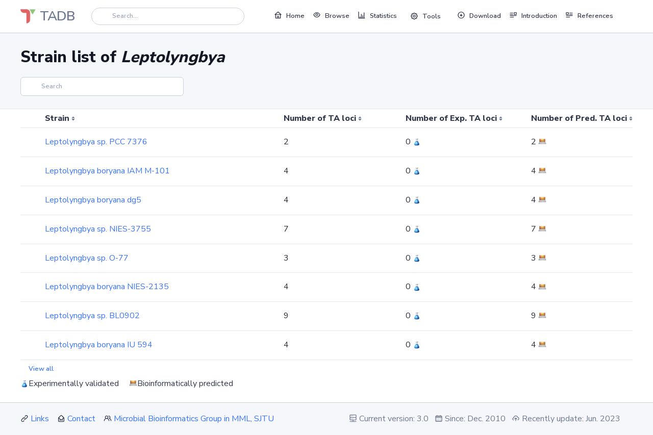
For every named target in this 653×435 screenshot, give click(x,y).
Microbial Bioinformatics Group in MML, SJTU (194, 418)
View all (41, 368)
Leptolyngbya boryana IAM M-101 (107, 170)
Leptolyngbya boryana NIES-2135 (107, 286)
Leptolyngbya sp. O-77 (87, 258)
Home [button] (289, 15)
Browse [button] (331, 15)
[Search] (167, 16)
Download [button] (479, 15)
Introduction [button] (533, 15)
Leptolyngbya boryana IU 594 (99, 344)
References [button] (589, 15)
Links (40, 418)
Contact (81, 418)
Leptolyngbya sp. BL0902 (92, 315)
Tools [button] (425, 16)
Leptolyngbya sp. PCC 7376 (96, 141)
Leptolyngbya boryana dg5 (93, 200)
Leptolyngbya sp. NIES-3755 (98, 229)
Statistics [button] (377, 15)
